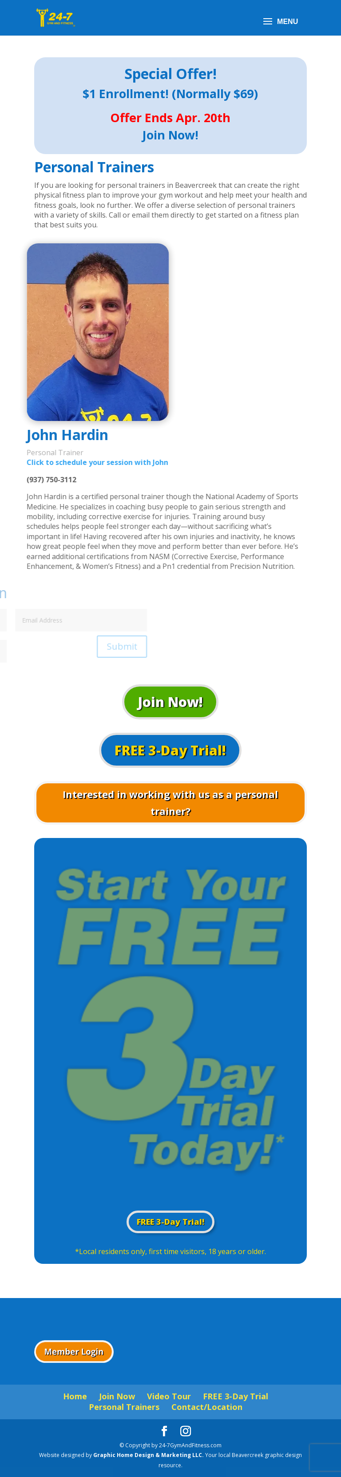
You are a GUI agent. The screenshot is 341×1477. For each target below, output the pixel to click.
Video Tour (169, 1396)
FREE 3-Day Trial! (170, 750)
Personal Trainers (124, 1407)
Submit (44, 646)
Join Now (117, 1396)
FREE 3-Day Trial (235, 1396)
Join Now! (170, 702)
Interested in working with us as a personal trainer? (170, 802)
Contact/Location (206, 1407)
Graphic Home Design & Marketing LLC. (149, 1455)
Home (75, 1396)
